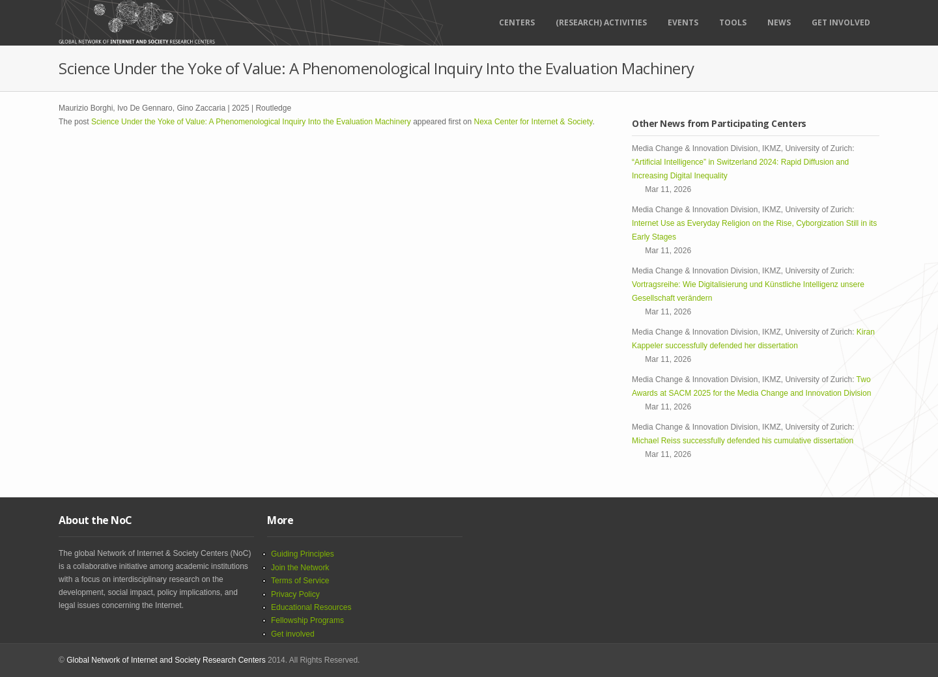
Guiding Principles (302, 554)
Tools (732, 22)
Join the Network (300, 567)
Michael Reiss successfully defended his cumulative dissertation (745, 440)
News (779, 22)
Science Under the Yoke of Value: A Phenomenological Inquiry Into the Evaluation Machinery (251, 121)
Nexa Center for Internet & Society (533, 121)
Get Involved (841, 22)
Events (683, 22)
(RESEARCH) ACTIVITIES (601, 22)
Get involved (293, 634)
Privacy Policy (295, 594)
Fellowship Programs (307, 620)
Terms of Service (300, 580)
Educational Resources (311, 607)
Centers (517, 22)
